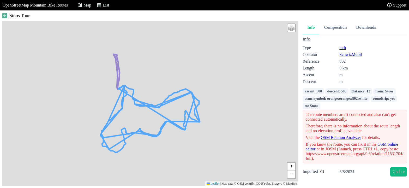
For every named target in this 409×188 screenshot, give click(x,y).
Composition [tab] (335, 27)
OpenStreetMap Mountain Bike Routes (35, 5)
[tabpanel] (355, 107)
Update (399, 171)
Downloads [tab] (366, 27)
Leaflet (213, 183)
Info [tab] (311, 27)
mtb (342, 47)
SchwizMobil (350, 54)
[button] (291, 28)
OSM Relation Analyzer (341, 137)
